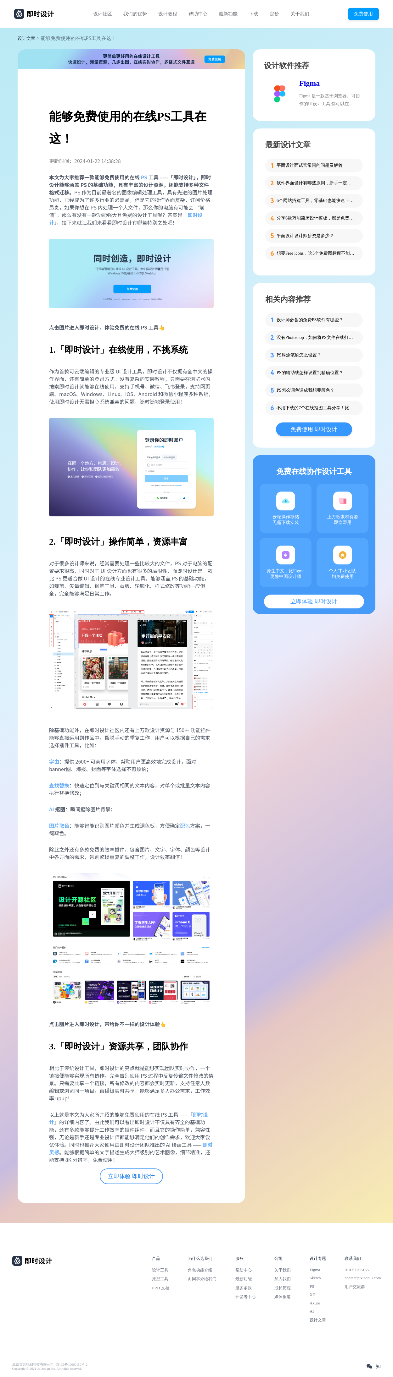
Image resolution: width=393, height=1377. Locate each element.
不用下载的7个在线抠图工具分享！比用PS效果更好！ (316, 407)
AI (312, 1311)
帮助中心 (197, 13)
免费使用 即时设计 (313, 429)
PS (312, 1286)
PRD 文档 (160, 1288)
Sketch (315, 1278)
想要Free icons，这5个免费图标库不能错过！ (316, 253)
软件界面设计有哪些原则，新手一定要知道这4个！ (316, 183)
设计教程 (167, 13)
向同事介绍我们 (202, 1278)
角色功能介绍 (200, 1270)
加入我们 (282, 1278)
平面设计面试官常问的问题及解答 (310, 165)
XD (313, 1294)
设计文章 (26, 38)
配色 (185, 825)
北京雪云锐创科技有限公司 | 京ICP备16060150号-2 (49, 1364)
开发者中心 (245, 1296)
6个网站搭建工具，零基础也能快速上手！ (316, 200)
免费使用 (363, 13)
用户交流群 (355, 1286)
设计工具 (160, 1270)
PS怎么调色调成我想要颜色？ (305, 390)
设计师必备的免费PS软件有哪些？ (310, 320)
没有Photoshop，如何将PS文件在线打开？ (316, 337)
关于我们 (299, 13)
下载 (253, 13)
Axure (315, 1303)
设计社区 (102, 13)
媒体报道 (282, 1296)
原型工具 (160, 1278)
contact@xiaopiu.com (363, 1278)
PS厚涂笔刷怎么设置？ (299, 355)
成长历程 (282, 1288)
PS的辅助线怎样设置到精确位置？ (310, 372)
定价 (274, 13)
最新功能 (228, 13)
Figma (309, 83)
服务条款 (243, 1288)
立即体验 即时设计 (131, 1176)
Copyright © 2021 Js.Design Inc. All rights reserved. (47, 1368)
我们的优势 (135, 13)
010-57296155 (356, 1269)
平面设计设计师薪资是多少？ (305, 235)
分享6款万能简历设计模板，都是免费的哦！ (316, 218)
